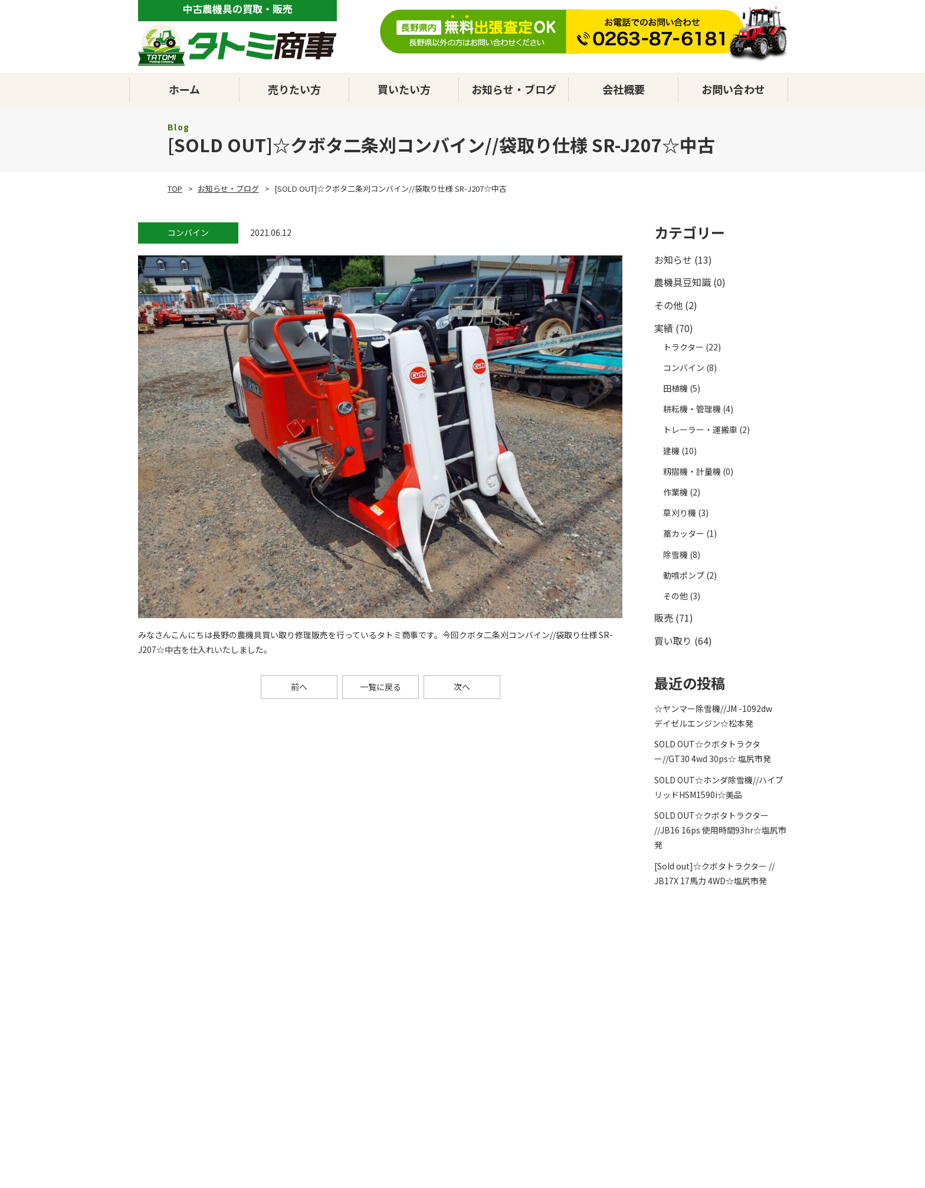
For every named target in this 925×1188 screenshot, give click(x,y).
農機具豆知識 (682, 282)
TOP (175, 188)
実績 (663, 328)
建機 (671, 451)
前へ (299, 687)
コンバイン (683, 367)
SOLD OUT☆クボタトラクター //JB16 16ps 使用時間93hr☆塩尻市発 (720, 830)
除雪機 (675, 554)
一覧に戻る (380, 687)
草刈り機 (679, 512)
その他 (668, 305)
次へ (462, 687)
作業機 (675, 492)
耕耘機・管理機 (692, 409)
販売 (663, 618)
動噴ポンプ (683, 575)
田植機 (675, 388)
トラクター (683, 347)
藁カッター (683, 533)
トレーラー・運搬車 (700, 430)
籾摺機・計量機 (692, 471)
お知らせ (673, 259)
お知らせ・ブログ (228, 188)
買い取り (673, 641)
